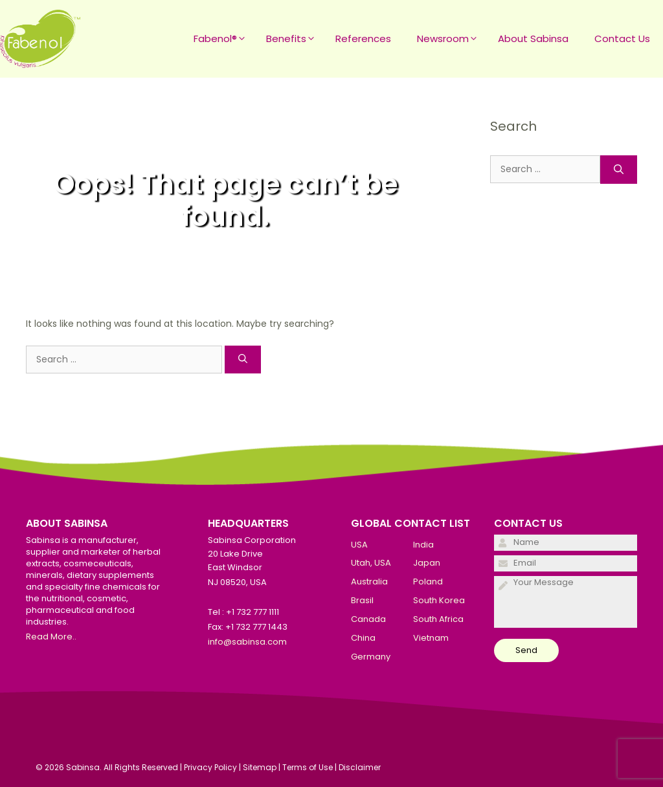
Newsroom (451, 38)
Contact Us (622, 38)
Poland (428, 581)
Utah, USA (371, 563)
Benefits (294, 38)
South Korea (439, 600)
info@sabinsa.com (247, 642)
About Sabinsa (533, 38)
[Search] (243, 359)
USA (359, 544)
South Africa (438, 619)
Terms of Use (307, 767)
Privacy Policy (210, 767)
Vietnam (431, 638)
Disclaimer (360, 767)
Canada (368, 619)
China (363, 638)
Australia (369, 581)
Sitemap (259, 767)
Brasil (362, 600)
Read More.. (51, 636)
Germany (370, 656)
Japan (426, 563)
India (423, 544)
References (363, 38)
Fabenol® (223, 38)
